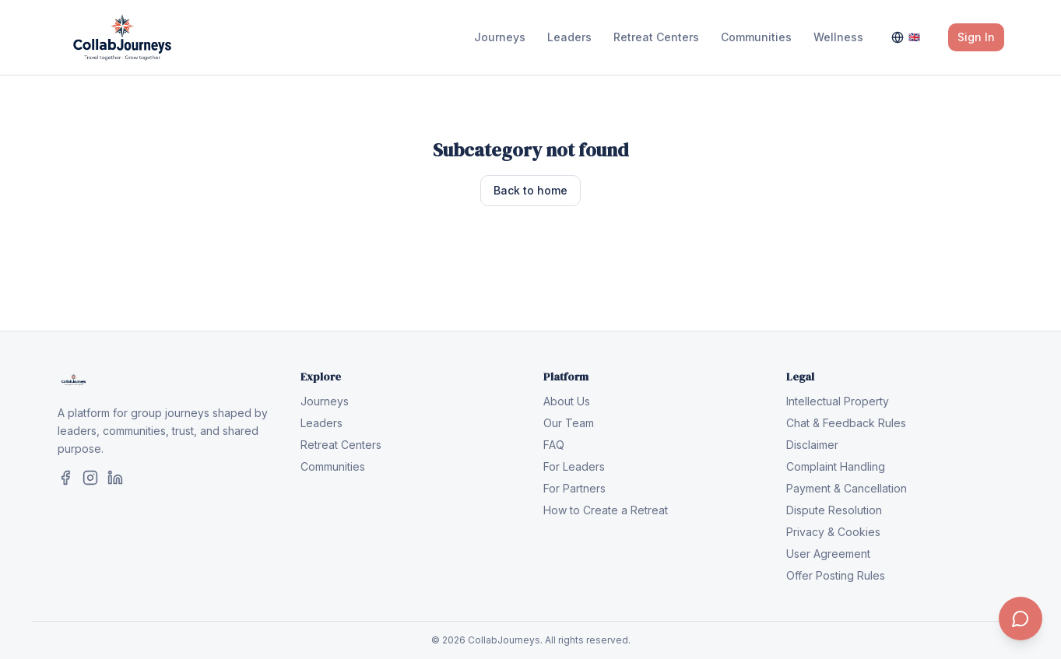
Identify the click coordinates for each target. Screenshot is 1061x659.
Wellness (838, 37)
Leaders (569, 37)
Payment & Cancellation (846, 488)
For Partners (574, 488)
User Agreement (828, 553)
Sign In (976, 37)
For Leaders (574, 466)
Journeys (499, 37)
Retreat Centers (656, 37)
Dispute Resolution (834, 510)
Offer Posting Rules (835, 575)
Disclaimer (812, 444)
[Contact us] (1020, 618)
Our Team (568, 422)
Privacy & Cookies (833, 531)
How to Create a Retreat (605, 510)
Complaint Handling (835, 466)
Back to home (530, 190)
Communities (756, 37)
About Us (566, 401)
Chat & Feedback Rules (846, 422)
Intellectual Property (837, 401)
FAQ (553, 444)
